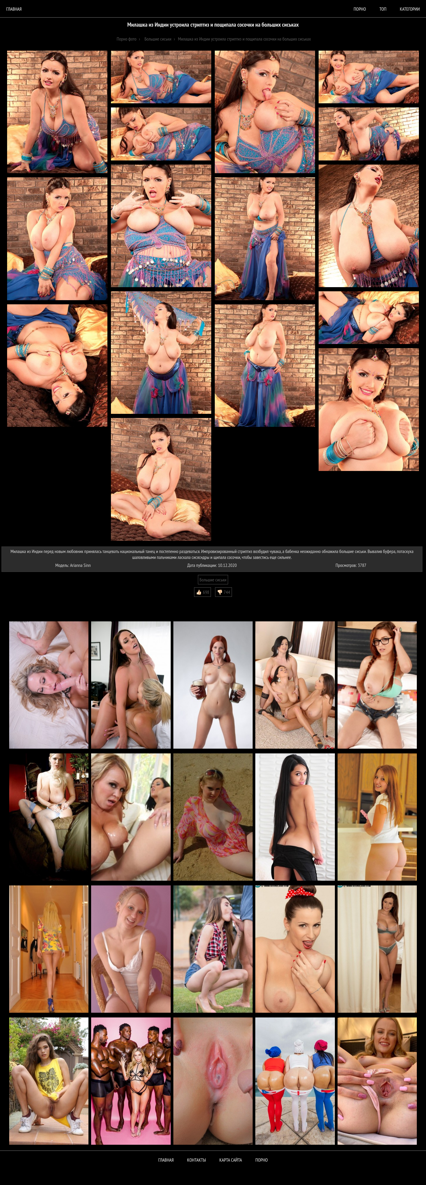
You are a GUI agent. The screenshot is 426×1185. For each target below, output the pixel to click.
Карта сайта (231, 1160)
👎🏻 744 (223, 592)
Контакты (196, 1160)
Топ (382, 9)
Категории (410, 9)
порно (360, 9)
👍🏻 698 (202, 592)
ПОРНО (261, 1160)
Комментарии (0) (19, 601)
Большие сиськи (213, 580)
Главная (14, 9)
